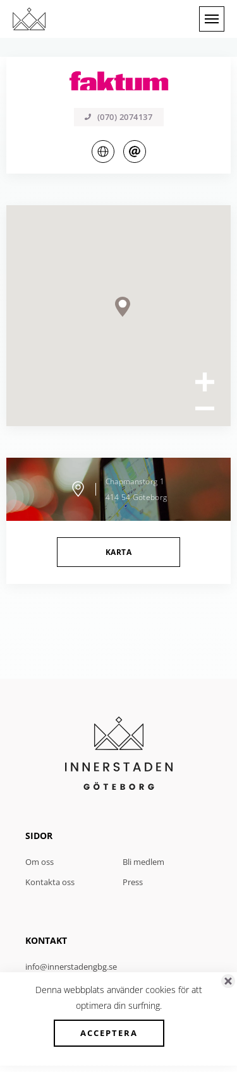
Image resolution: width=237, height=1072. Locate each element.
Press (133, 882)
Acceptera (109, 1033)
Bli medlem (143, 861)
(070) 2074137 (119, 116)
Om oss (39, 861)
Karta (118, 552)
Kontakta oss (50, 882)
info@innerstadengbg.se (71, 966)
